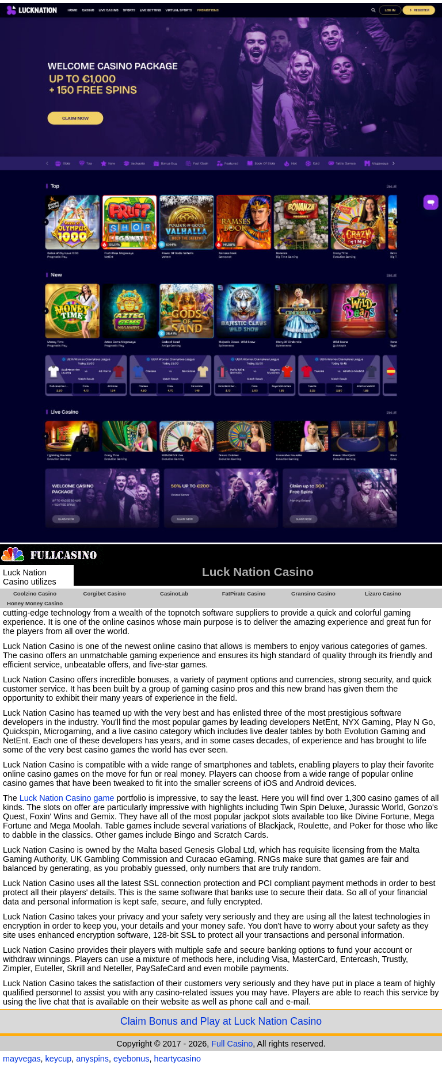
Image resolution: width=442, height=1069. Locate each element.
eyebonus (131, 1058)
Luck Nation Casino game (67, 798)
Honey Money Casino (35, 603)
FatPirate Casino (244, 593)
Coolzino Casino (34, 593)
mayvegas (22, 1058)
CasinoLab (174, 593)
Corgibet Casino (104, 593)
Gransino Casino (313, 593)
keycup (58, 1058)
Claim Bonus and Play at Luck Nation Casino (221, 1021)
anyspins (92, 1058)
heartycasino (177, 1058)
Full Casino (232, 1043)
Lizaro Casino (383, 593)
